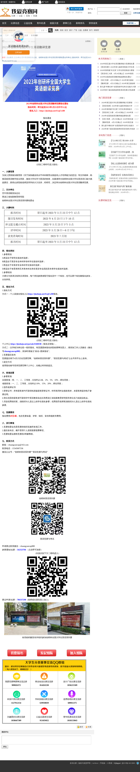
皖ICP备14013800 (128, 763)
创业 (61, 30)
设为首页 (4, 2)
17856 (136, 109)
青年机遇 (41, 23)
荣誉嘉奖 (93, 23)
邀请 (81, 727)
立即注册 (136, 13)
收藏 (89, 727)
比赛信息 (15, 23)
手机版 (102, 763)
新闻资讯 (80, 23)
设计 (71, 30)
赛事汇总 (67, 23)
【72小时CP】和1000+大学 (122, 141)
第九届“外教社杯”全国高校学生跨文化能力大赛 (118, 87)
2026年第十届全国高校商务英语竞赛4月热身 (118, 129)
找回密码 (136, 9)
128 (137, 129)
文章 (42, 30)
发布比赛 (28, 2)
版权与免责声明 (84, 763)
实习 (91, 30)
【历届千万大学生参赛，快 (122, 152)
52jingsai (117, 763)
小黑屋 (109, 763)
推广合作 (45, 2)
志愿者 (85, 30)
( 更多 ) (121, 59)
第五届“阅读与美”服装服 (121, 186)
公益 (80, 30)
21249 (136, 106)
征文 (66, 30)
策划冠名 (61, 2)
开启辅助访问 (122, 2)
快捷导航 (130, 23)
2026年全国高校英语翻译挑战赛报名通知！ (116, 77)
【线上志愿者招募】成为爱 (122, 163)
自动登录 (125, 9)
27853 (136, 103)
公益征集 (28, 23)
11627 (136, 112)
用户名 (90, 9)
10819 (136, 116)
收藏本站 (12, 2)
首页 (4, 23)
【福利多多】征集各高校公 (122, 175)
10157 (136, 119)
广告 (75, 30)
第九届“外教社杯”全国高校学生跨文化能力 (117, 126)
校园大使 (54, 23)
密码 (89, 13)
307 (137, 126)
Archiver (95, 763)
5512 (137, 122)
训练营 (96, 30)
